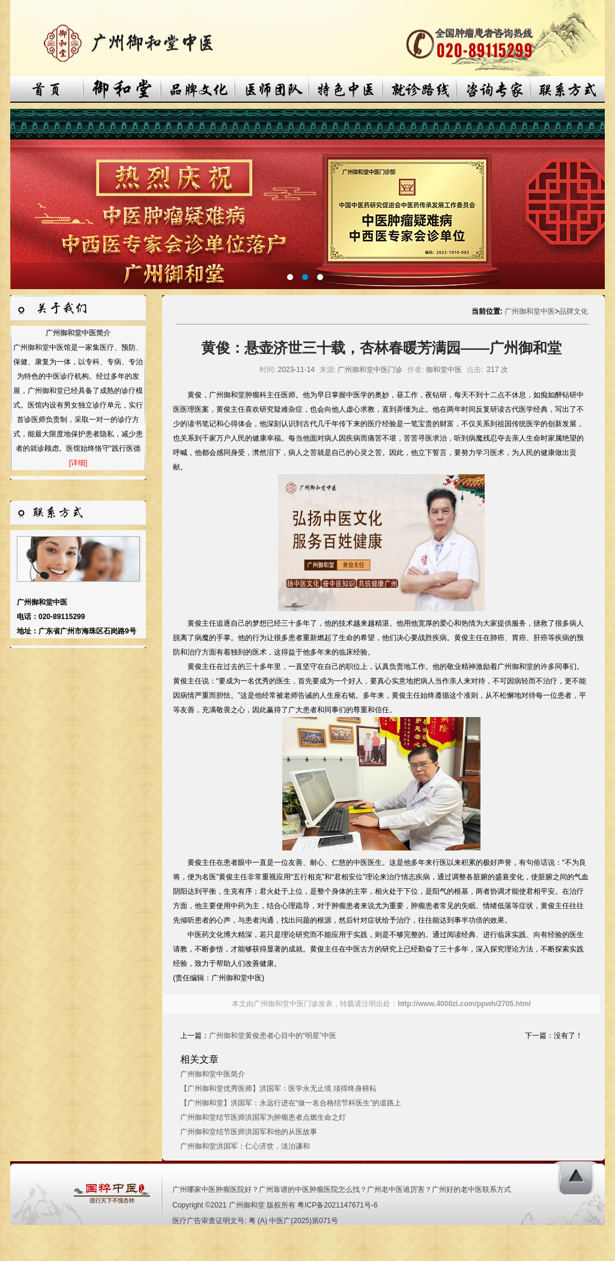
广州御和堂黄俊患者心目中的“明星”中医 (272, 1035)
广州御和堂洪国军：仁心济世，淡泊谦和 (245, 1146)
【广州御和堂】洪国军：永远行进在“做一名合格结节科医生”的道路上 (290, 1103)
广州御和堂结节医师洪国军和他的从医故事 (248, 1132)
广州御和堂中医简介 (78, 333)
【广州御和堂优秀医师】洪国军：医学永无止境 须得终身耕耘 (278, 1088)
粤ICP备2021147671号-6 (337, 1205)
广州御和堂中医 (529, 311)
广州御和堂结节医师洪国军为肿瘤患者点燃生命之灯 (263, 1117)
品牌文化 (573, 311)
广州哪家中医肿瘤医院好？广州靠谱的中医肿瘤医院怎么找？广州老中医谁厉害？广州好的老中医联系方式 (341, 1189)
